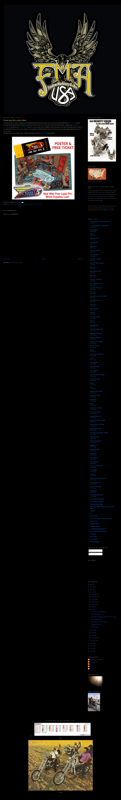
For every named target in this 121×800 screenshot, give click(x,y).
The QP (90, 664)
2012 (91, 643)
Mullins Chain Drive (95, 337)
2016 (91, 584)
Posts (91, 550)
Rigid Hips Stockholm (96, 333)
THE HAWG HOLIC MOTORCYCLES (101, 518)
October (93, 599)
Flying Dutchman (94, 541)
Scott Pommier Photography (97, 529)
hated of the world (95, 395)
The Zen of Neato (94, 345)
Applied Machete (94, 449)
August (93, 604)
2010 (91, 648)
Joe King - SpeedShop (96, 279)
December (94, 594)
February (93, 637)
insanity (26, 204)
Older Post (80, 259)
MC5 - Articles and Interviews (98, 531)
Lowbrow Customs (95, 526)
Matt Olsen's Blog (95, 379)
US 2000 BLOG (94, 242)
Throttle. (92, 511)
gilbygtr (92, 350)
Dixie (91, 387)
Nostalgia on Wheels (95, 259)
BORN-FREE (43, 133)
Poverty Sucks (94, 516)
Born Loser (93, 275)
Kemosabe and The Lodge (97, 424)
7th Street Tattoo (94, 523)
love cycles (93, 292)
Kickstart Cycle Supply (96, 341)
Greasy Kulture (94, 254)
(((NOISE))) (93, 399)
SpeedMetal (93, 453)
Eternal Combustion (95, 441)
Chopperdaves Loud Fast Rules (98, 296)
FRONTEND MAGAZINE (97, 375)
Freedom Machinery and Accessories (97, 194)
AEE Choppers (94, 230)
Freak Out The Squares (96, 287)
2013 (91, 592)
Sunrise (92, 404)
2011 (91, 646)
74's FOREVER (94, 461)
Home (43, 259)
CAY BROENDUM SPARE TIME (99, 225)
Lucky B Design (94, 308)
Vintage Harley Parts (95, 416)
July (92, 607)
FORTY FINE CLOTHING (95, 659)
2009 (91, 651)
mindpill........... (94, 445)
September (94, 601)
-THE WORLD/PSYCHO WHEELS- (100, 221)
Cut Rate (92, 474)
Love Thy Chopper (95, 316)
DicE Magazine (94, 362)
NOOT (92, 234)
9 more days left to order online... (15, 120)
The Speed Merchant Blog (97, 499)
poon (89, 669)
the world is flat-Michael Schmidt (99, 432)
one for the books (35, 204)
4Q (91, 513)
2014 (91, 589)
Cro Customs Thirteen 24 (97, 354)
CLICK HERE (23, 127)
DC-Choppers (93, 470)
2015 (91, 587)
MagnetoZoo (93, 246)
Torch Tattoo (93, 536)
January (93, 640)
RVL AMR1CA (94, 457)
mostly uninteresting (95, 428)
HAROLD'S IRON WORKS (97, 420)
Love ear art (93, 304)
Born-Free (93, 267)
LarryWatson (93, 539)
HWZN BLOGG (94, 238)
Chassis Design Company (97, 263)
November (94, 596)
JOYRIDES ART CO (95, 300)
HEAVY (92, 321)
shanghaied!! (93, 490)
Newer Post (6, 259)
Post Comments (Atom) (16, 262)
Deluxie (92, 383)
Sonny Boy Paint (94, 437)
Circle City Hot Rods (95, 486)
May (92, 630)
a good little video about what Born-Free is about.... (104, 616)
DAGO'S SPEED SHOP (96, 466)
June (92, 609)
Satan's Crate (93, 521)
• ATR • (92, 358)
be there (11, 204)
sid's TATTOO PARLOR (96, 501)
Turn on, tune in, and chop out (98, 611)
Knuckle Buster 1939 (95, 271)
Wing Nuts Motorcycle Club (97, 478)
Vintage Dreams (94, 325)
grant (89, 666)
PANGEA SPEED (95, 250)
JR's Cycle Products (95, 412)
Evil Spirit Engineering (96, 329)
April (92, 632)
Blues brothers (94, 627)
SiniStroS (92, 312)
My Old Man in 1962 (96, 619)
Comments (92, 554)
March (93, 635)
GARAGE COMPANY (96, 408)
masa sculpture (94, 370)
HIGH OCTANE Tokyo (96, 391)
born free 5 (19, 204)
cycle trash (93, 534)
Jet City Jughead (92, 662)
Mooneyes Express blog (96, 504)
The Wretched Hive (95, 482)
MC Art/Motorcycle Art (96, 283)
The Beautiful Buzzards (96, 495)
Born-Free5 (72, 123)
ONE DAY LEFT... (96, 614)
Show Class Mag (94, 366)
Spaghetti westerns (96, 624)
